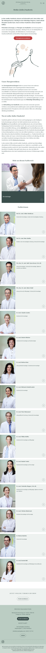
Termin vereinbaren (23, 599)
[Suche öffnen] (41, 3)
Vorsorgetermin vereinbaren (23, 38)
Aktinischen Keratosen (19, 140)
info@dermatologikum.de (19, 631)
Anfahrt (23, 635)
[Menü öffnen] (43, 3)
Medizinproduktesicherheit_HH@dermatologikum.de (23, 650)
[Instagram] (3, 642)
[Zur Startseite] (3, 3)
